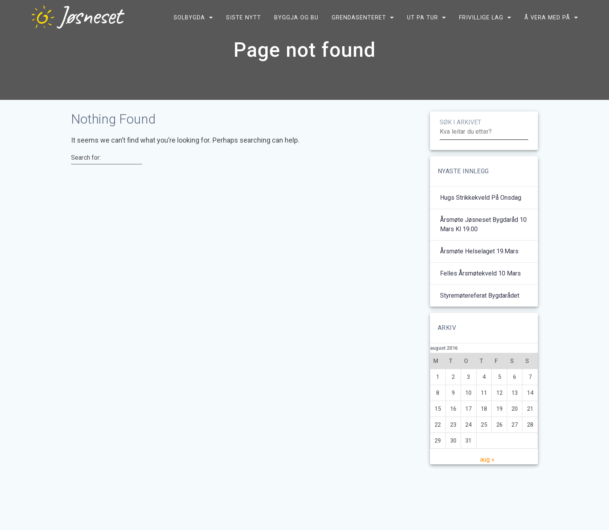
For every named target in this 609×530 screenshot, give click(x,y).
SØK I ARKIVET (460, 130)
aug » (487, 467)
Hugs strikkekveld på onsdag (480, 205)
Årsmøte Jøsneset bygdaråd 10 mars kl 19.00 (483, 232)
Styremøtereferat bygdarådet (479, 303)
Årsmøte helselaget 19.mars (479, 259)
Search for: (86, 165)
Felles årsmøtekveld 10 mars (480, 281)
